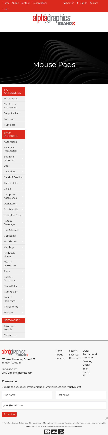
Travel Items (11, 306)
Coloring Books (87, 363)
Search (69, 3)
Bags (6, 165)
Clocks (7, 188)
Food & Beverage (9, 223)
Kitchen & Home (9, 255)
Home (6, 3)
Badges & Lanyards (9, 158)
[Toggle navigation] (4, 29)
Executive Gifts (12, 215)
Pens (7, 271)
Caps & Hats (10, 183)
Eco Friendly (11, 209)
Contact (25, 3)
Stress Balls (10, 286)
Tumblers (9, 125)
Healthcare (10, 241)
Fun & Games (11, 230)
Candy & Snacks (13, 177)
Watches (9, 312)
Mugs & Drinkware (10, 264)
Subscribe (9, 414)
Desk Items (10, 203)
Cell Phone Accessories (10, 106)
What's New (10, 98)
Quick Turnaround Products (88, 354)
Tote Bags (9, 119)
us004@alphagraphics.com (17, 372)
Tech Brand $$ (86, 372)
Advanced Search (9, 328)
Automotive (10, 142)
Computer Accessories (10, 196)
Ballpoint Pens (12, 113)
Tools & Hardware (9, 299)
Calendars (9, 171)
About (15, 3)
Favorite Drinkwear (74, 356)
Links (5, 9)
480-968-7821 (9, 369)
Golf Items (10, 235)
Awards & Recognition (11, 149)
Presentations (39, 3)
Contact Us (10, 335)
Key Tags (9, 247)
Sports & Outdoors (9, 279)
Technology (10, 292)
